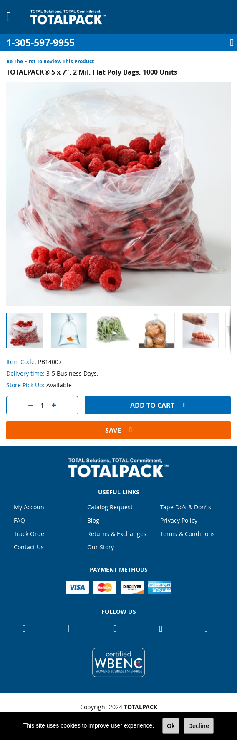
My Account (30, 507)
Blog (93, 520)
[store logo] (68, 17)
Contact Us (29, 547)
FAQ (19, 520)
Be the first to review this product (50, 61)
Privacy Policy (178, 520)
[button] (72, 330)
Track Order (30, 534)
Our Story (100, 547)
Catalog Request (110, 507)
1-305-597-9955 (40, 43)
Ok (171, 726)
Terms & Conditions (187, 534)
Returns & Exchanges (116, 534)
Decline (198, 726)
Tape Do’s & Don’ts (185, 507)
